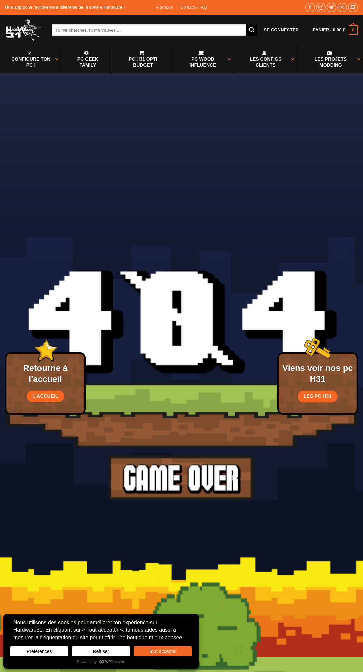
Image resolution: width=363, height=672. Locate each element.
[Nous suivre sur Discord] (353, 7)
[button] (281, 30)
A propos (164, 7)
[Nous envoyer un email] (342, 7)
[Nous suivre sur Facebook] (310, 7)
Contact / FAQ (193, 7)
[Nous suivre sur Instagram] (321, 7)
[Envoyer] (251, 30)
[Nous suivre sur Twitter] (331, 7)
